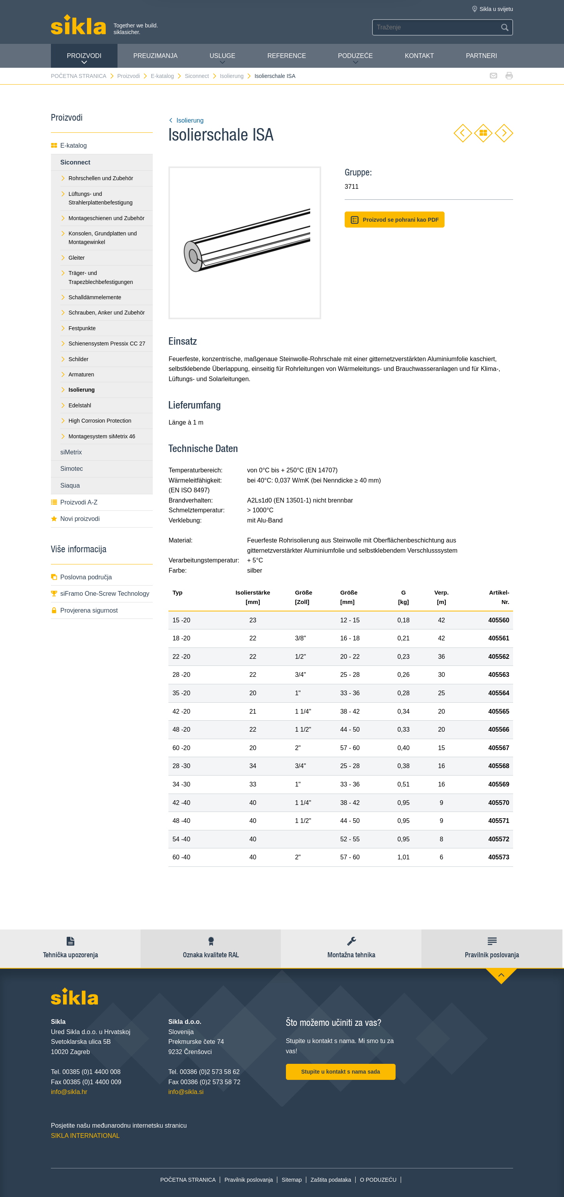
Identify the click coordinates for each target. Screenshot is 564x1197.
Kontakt (419, 55)
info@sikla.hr (69, 1092)
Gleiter (72, 258)
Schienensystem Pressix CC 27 (102, 343)
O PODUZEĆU (378, 1180)
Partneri (481, 55)
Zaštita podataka (331, 1180)
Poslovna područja (81, 577)
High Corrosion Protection (95, 421)
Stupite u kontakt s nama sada (340, 1072)
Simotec (71, 468)
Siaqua (70, 485)
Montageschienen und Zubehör (102, 218)
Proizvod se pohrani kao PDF (395, 220)
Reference (287, 55)
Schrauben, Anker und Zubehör (102, 312)
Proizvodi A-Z (74, 502)
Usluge (222, 58)
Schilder (74, 359)
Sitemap (292, 1180)
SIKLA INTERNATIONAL (85, 1135)
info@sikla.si (186, 1092)
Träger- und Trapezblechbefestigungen (96, 277)
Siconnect (201, 76)
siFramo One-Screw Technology (100, 593)
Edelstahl (75, 405)
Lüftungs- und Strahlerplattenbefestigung (96, 198)
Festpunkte (78, 328)
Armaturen (77, 374)
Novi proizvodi (75, 518)
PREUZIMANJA (156, 55)
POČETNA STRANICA (83, 76)
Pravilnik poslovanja (248, 1180)
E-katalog (166, 76)
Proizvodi (84, 58)
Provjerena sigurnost (84, 610)
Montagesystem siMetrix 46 (97, 436)
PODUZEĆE (355, 58)
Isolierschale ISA (275, 76)
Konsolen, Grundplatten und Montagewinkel (98, 237)
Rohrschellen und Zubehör (96, 178)
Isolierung (236, 76)
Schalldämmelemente (90, 297)
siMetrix (71, 452)
